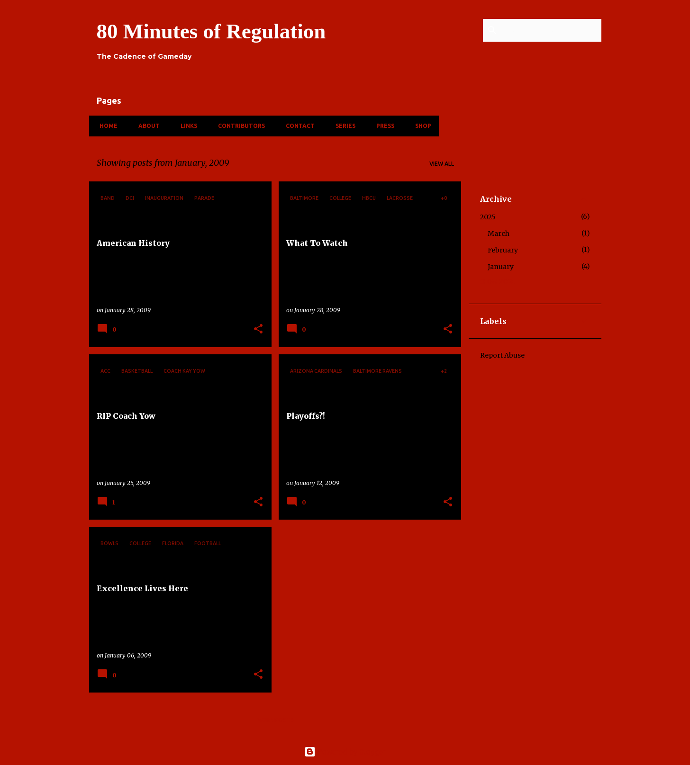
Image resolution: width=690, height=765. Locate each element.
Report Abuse (502, 355)
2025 (488, 217)
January (501, 266)
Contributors (238, 126)
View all (441, 164)
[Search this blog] (551, 30)
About (146, 126)
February (503, 250)
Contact (297, 126)
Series (343, 126)
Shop (420, 126)
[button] (258, 329)
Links (186, 126)
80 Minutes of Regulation (211, 31)
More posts (275, 720)
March (498, 233)
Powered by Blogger (345, 751)
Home (106, 126)
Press (382, 126)
